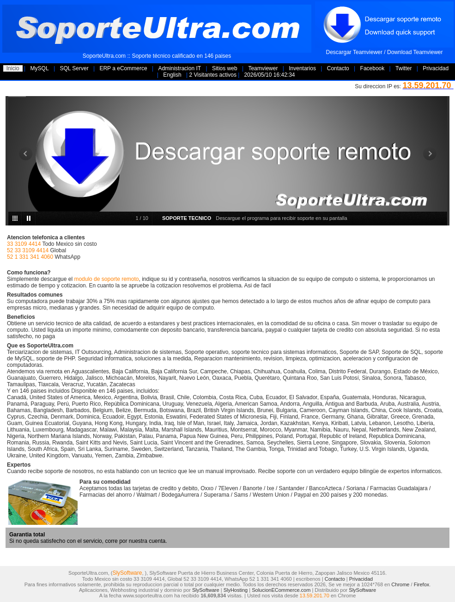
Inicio (12, 68)
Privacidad (436, 68)
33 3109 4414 (24, 244)
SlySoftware (127, 573)
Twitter (403, 68)
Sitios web (224, 68)
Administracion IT (179, 68)
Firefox (422, 584)
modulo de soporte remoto (106, 279)
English (172, 75)
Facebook (372, 68)
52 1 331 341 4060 (30, 257)
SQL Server (74, 68)
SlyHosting (236, 590)
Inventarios (302, 68)
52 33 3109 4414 (28, 250)
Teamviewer (263, 68)
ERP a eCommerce (123, 68)
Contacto (338, 68)
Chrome (400, 584)
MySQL (39, 68)
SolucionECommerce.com (281, 590)
